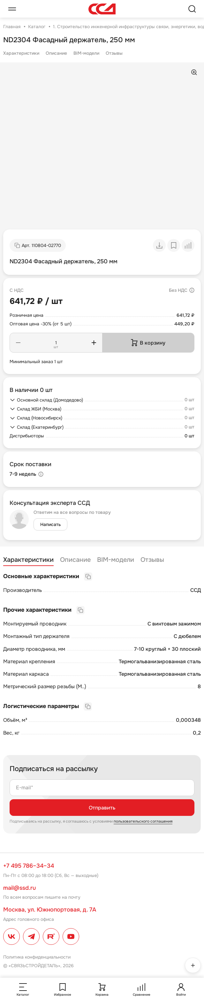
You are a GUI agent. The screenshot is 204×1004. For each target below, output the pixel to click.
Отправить (102, 807)
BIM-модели (86, 53)
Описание (56, 53)
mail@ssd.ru (19, 887)
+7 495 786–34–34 (28, 865)
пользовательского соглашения (143, 821)
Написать (50, 524)
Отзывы (114, 53)
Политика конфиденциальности (37, 957)
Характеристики (21, 53)
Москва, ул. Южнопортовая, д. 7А (49, 909)
